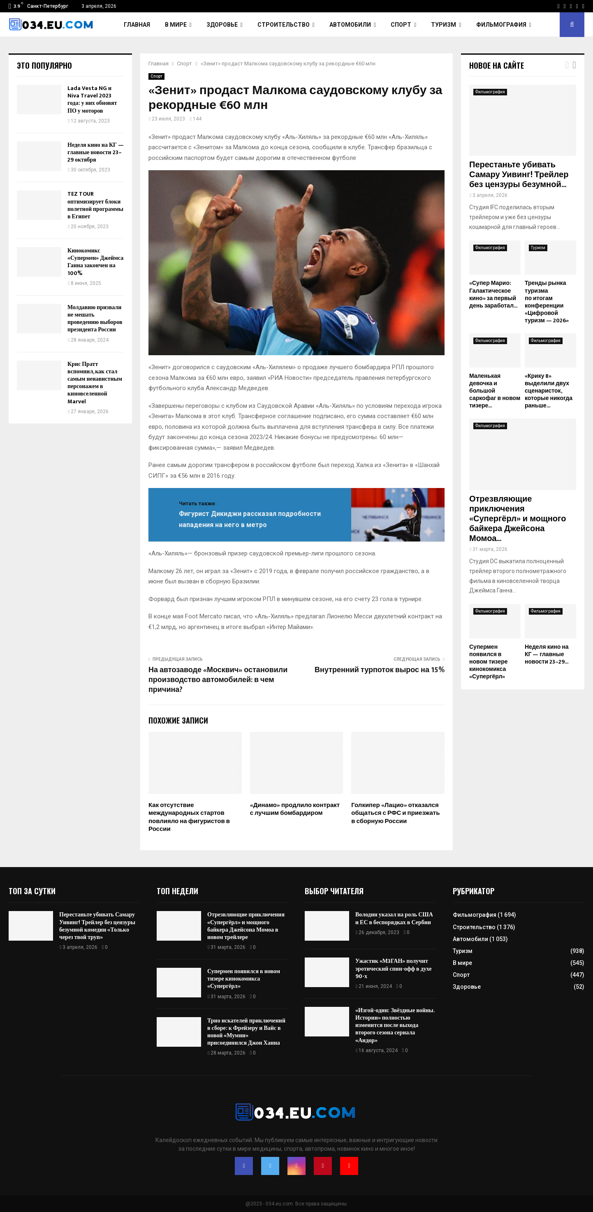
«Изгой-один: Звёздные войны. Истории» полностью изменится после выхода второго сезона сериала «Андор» (394, 1025)
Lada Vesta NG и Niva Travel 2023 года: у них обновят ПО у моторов (92, 99)
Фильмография (501, 24)
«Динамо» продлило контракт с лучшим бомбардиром (295, 809)
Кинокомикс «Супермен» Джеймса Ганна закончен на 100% (95, 262)
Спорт (401, 24)
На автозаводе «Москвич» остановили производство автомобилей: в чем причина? (217, 680)
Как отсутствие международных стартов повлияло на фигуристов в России (189, 817)
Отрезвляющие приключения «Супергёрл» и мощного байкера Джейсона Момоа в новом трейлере (246, 926)
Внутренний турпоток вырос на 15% (380, 670)
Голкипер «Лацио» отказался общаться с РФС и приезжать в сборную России (395, 813)
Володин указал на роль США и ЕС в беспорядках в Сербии (394, 918)
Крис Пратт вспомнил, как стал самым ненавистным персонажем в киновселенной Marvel (94, 382)
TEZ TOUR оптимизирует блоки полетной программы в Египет (95, 205)
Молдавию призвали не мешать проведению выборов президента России (95, 319)
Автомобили (350, 24)
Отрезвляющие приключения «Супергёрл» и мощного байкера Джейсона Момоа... (517, 519)
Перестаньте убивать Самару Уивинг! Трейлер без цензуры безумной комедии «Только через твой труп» (97, 926)
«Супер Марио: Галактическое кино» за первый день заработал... (493, 294)
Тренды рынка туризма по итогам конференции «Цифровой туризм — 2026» (547, 301)
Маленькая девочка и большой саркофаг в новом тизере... (494, 390)
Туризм (443, 24)
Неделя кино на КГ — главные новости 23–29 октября (95, 152)
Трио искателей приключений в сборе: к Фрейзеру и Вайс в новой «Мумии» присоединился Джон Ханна (246, 1032)
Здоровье (222, 24)
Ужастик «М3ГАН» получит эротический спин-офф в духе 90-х (393, 968)
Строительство (283, 24)
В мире (176, 24)
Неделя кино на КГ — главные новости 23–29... (547, 654)
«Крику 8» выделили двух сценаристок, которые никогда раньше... (548, 390)
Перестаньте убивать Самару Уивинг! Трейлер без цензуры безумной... (518, 175)
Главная (137, 24)
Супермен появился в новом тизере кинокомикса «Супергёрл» (488, 661)
